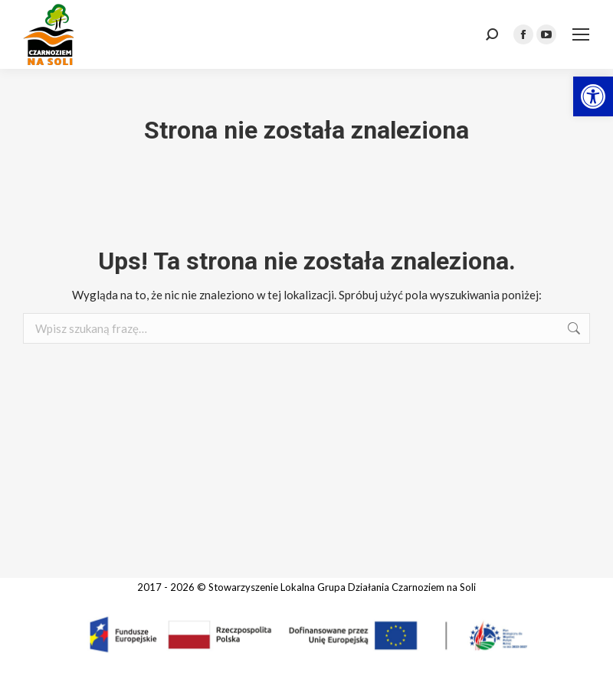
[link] (593, 96)
